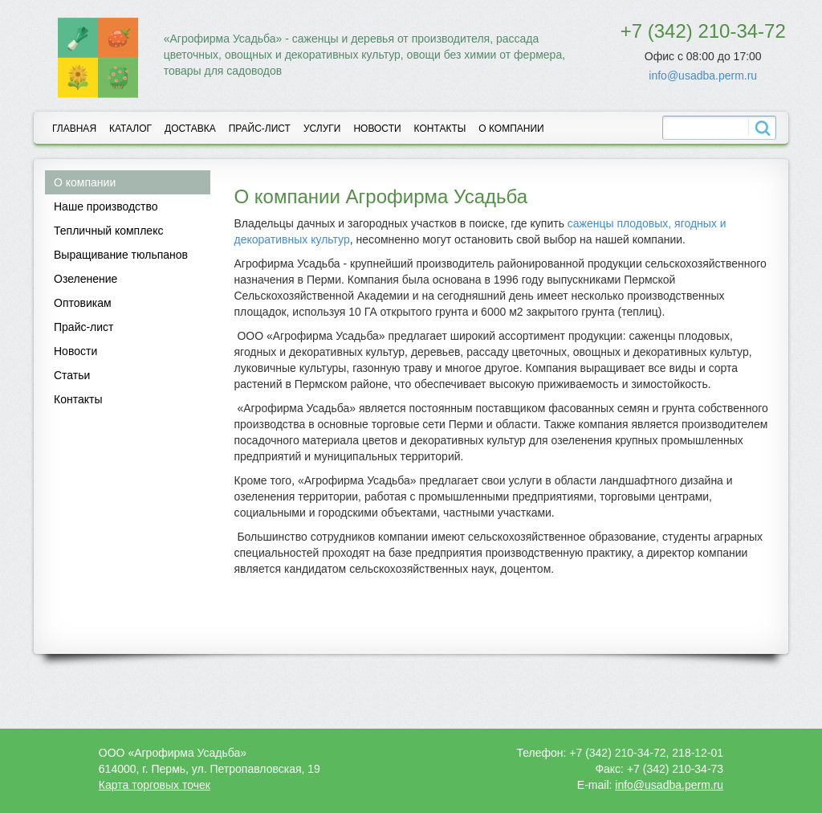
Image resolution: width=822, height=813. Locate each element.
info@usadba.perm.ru (703, 75)
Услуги (322, 128)
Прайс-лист (260, 128)
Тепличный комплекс (108, 230)
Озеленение (85, 278)
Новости (377, 128)
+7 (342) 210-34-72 (703, 31)
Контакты (440, 128)
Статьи (72, 375)
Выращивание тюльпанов (121, 254)
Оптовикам (83, 302)
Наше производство (106, 206)
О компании (510, 128)
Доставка (190, 128)
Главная (74, 128)
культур (330, 239)
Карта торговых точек (154, 784)
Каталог (130, 128)
